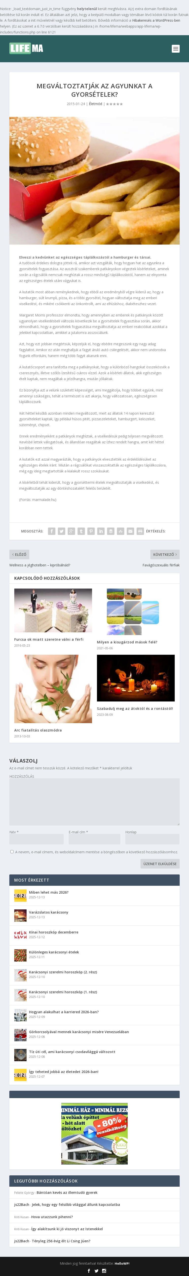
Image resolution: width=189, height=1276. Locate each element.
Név (14, 832)
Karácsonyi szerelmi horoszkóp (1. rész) (63, 992)
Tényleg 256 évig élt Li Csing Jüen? (61, 1241)
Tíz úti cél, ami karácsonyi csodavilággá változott (72, 1051)
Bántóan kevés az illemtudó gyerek (67, 1192)
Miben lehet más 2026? (48, 892)
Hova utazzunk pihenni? (52, 1216)
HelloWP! (122, 1263)
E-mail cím (78, 832)
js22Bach (21, 1204)
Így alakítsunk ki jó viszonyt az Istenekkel (67, 1229)
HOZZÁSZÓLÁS (21, 776)
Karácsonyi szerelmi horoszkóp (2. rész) (63, 972)
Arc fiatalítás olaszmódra (38, 730)
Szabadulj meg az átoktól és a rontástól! (135, 708)
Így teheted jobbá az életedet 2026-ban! (63, 1071)
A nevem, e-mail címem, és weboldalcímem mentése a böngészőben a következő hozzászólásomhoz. (96, 852)
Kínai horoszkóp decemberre (53, 932)
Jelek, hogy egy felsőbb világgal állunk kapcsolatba (76, 1204)
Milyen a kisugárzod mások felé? (127, 642)
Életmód (95, 103)
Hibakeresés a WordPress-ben (156, 20)
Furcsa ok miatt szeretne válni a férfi (48, 639)
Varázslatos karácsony (48, 912)
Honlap (131, 832)
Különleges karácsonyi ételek (54, 952)
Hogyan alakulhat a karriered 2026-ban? (64, 1012)
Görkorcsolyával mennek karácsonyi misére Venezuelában (79, 1031)
